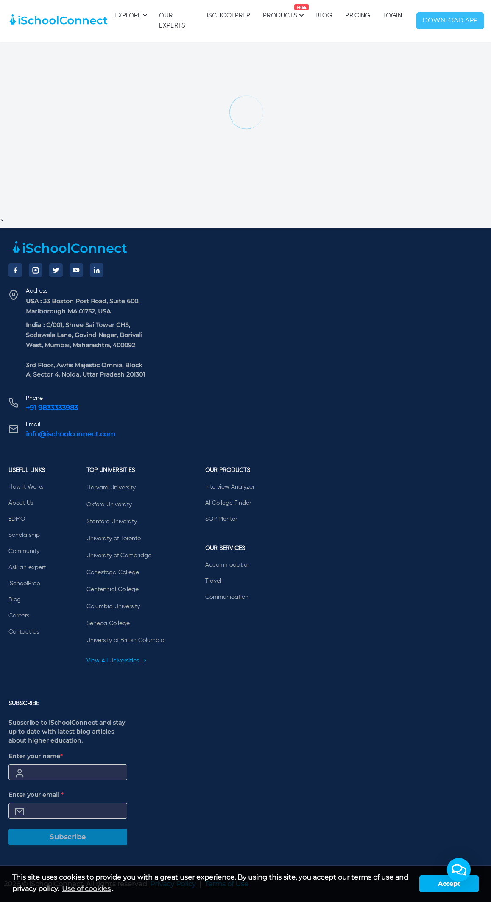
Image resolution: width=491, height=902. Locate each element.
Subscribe (68, 837)
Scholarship (24, 535)
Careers (18, 616)
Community (23, 551)
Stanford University (111, 522)
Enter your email (36, 795)
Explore (130, 15)
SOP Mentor (221, 519)
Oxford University (109, 505)
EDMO (16, 519)
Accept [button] (449, 884)
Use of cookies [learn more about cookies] (86, 889)
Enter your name (35, 756)
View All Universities (116, 661)
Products (280, 11)
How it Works (25, 487)
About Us (20, 503)
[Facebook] (15, 270)
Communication (226, 597)
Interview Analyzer (229, 487)
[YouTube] (76, 270)
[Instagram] (35, 270)
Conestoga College (112, 572)
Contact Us (23, 632)
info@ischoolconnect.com (70, 434)
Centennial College (112, 589)
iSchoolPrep (228, 15)
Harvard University (111, 488)
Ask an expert (27, 567)
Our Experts (172, 20)
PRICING (357, 15)
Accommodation (228, 565)
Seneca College (108, 623)
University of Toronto (113, 539)
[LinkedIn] (96, 270)
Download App (450, 20)
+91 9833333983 (52, 408)
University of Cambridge (118, 556)
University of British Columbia (125, 640)
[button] (459, 870)
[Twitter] (56, 270)
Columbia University (113, 606)
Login (392, 15)
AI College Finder (228, 503)
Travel (213, 581)
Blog (323, 15)
